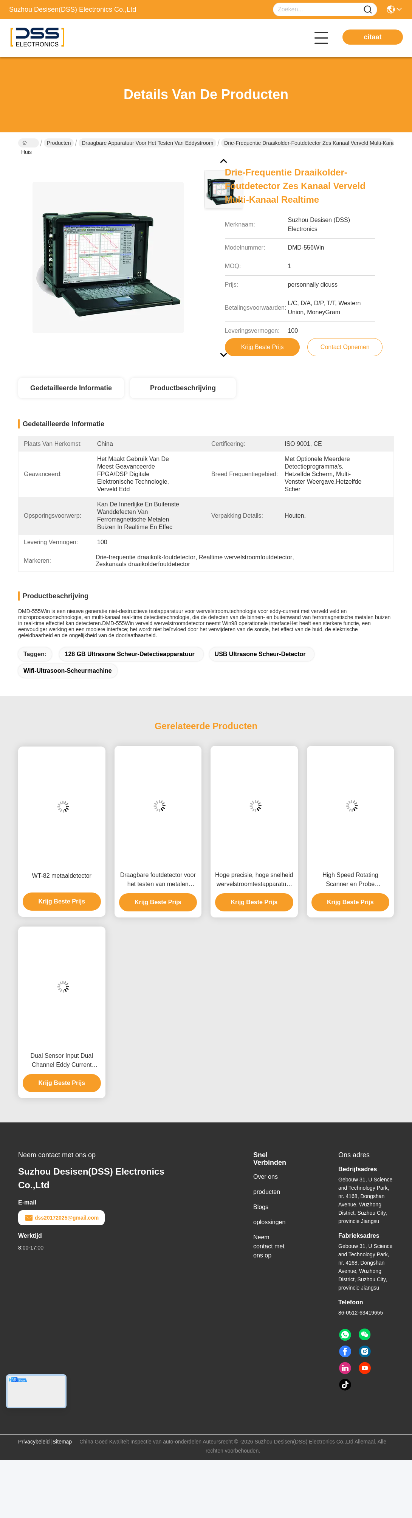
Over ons (265, 1176)
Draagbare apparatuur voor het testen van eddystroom (147, 143)
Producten (59, 143)
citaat (372, 37)
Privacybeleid (34, 1442)
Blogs (260, 1207)
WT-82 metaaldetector (61, 875)
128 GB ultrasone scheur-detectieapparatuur (129, 654)
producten (266, 1192)
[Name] (367, 9)
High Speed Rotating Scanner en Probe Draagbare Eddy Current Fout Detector (350, 880)
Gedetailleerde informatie (71, 388)
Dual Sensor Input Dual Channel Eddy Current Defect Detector (62, 1060)
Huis (26, 143)
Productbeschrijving (183, 388)
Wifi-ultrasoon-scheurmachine (67, 670)
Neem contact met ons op (269, 1246)
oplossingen (269, 1222)
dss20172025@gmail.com (61, 1218)
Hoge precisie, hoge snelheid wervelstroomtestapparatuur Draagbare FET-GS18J (254, 880)
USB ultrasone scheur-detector (260, 654)
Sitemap (62, 1442)
